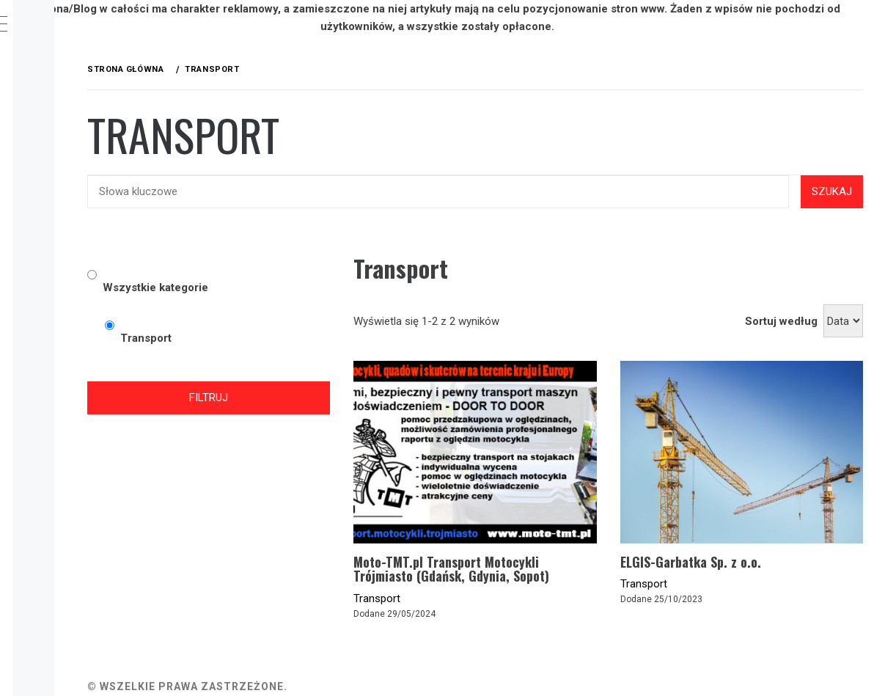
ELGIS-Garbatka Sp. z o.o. (738, 525)
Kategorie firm (96, 96)
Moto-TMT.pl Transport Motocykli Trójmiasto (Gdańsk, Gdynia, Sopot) (542, 540)
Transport (472, 577)
